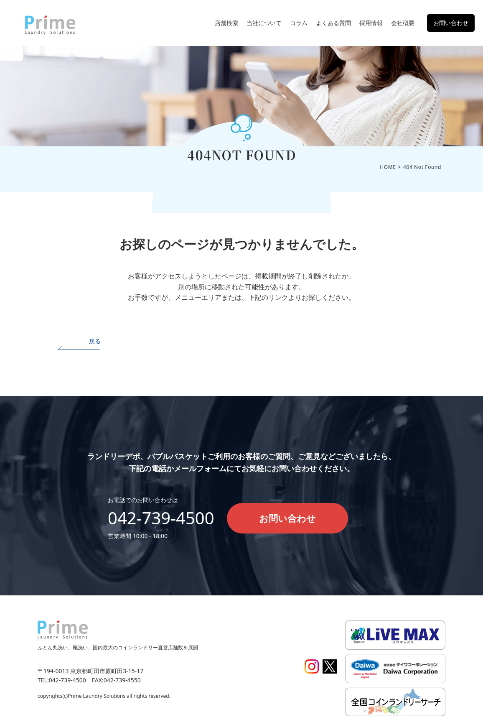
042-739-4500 (161, 517)
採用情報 (371, 23)
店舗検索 (226, 23)
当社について (264, 23)
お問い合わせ (450, 23)
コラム (299, 23)
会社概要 (402, 23)
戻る (95, 341)
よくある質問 (333, 23)
